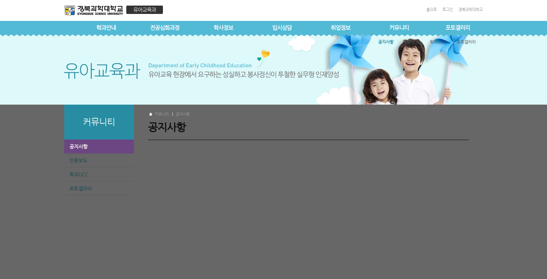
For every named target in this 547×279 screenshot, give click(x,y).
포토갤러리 (457, 27)
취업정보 (340, 27)
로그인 (447, 9)
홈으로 (431, 9)
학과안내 (106, 27)
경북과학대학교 (470, 9)
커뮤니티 (399, 27)
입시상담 (282, 27)
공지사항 (78, 146)
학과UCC (78, 174)
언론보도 (78, 160)
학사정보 (223, 27)
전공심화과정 (164, 27)
